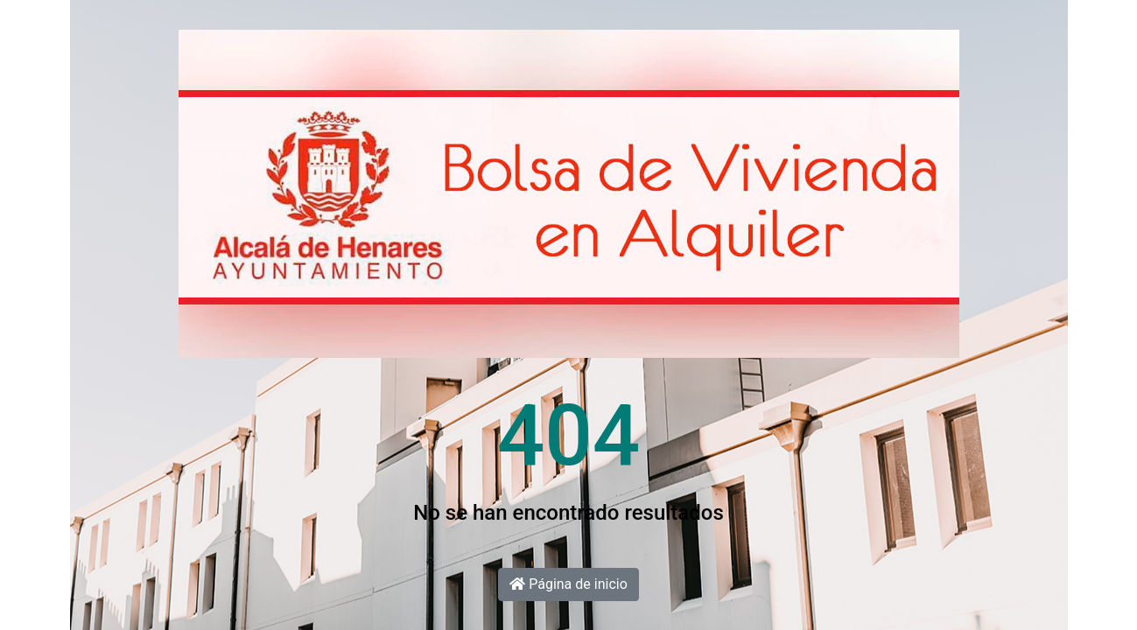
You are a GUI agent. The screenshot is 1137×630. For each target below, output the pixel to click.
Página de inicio (568, 584)
